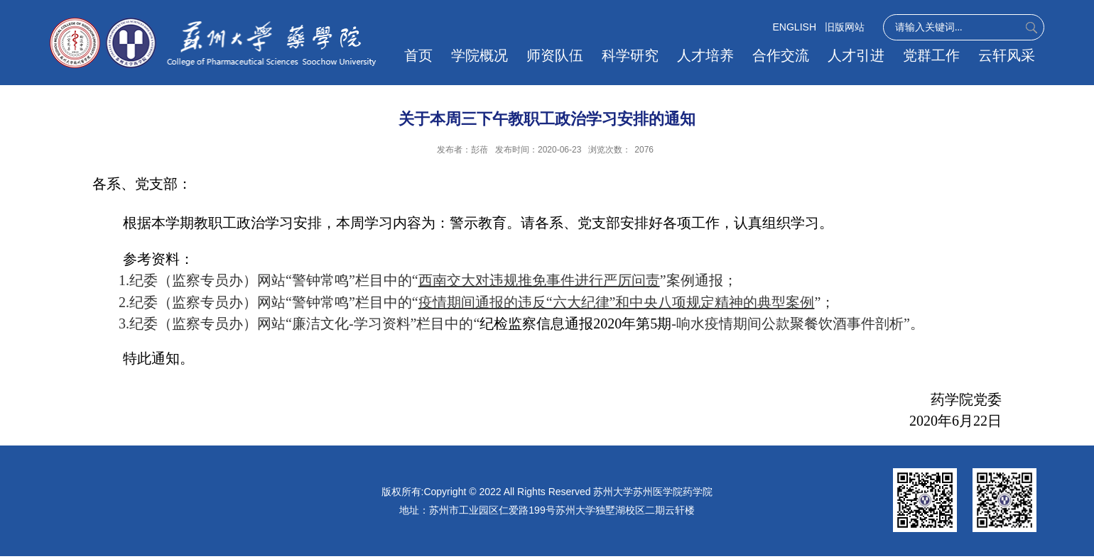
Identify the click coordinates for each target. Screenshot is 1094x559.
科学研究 (630, 55)
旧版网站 (845, 27)
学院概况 (479, 55)
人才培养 (705, 55)
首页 (418, 55)
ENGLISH (794, 27)
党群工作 (931, 55)
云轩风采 (1006, 55)
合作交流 (780, 55)
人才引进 (856, 55)
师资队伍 (554, 55)
